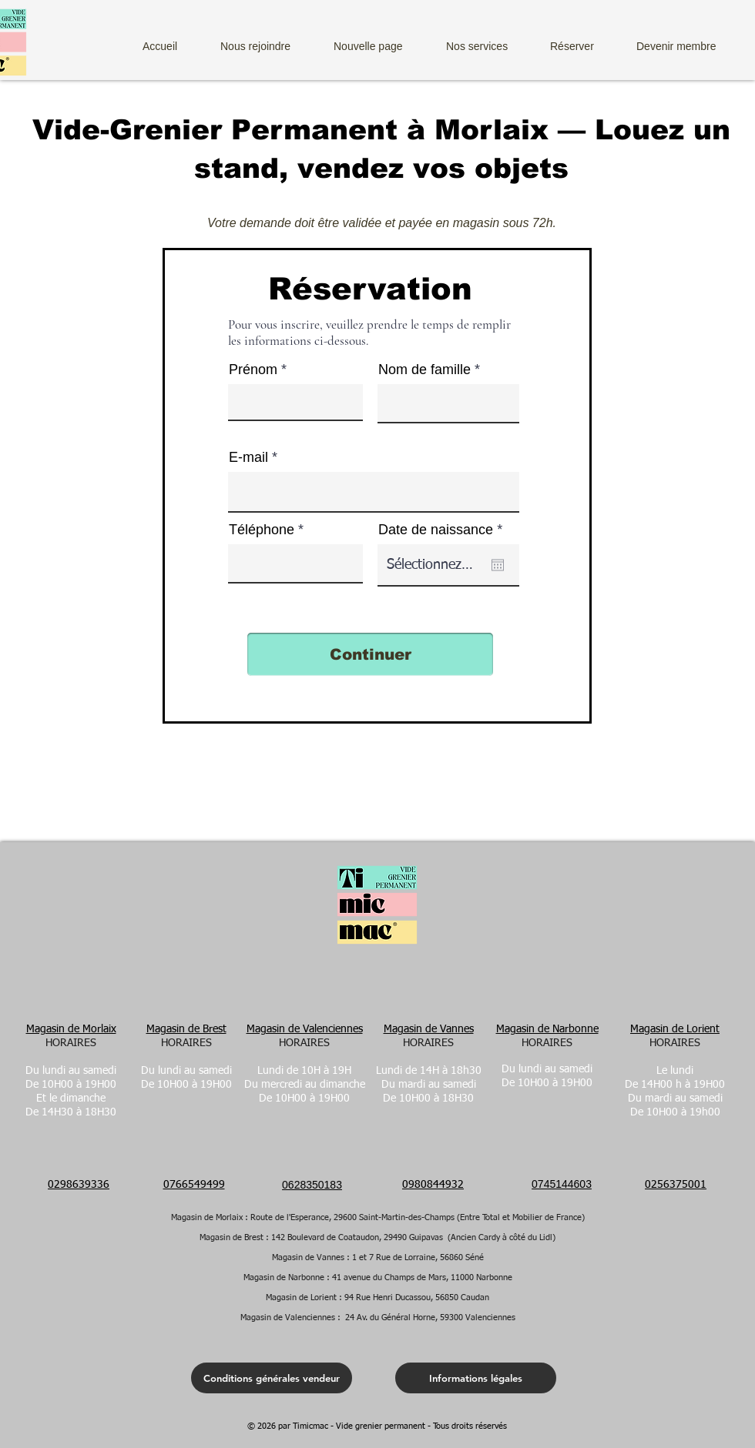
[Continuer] (370, 654)
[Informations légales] (475, 1378)
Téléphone (261, 530)
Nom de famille (424, 369)
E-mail (248, 457)
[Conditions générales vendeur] (271, 1378)
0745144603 (562, 1184)
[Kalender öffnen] (498, 565)
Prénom (253, 369)
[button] (488, 40)
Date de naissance (443, 530)
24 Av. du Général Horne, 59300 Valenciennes (430, 1317)
